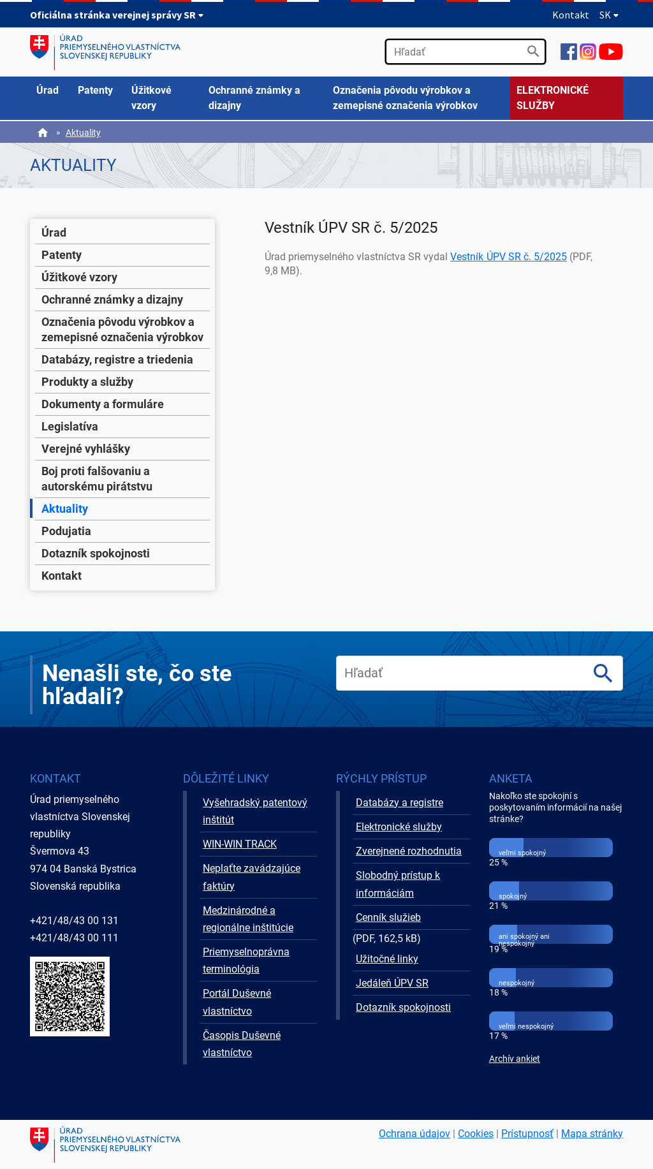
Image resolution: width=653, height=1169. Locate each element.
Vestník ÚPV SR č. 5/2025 (508, 257)
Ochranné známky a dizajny (112, 299)
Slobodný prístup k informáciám (398, 884)
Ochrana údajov (414, 1134)
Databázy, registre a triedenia (117, 359)
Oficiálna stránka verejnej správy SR (117, 14)
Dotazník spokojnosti (95, 553)
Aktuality (83, 133)
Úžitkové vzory (79, 277)
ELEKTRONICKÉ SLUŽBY (553, 98)
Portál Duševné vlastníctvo (237, 1002)
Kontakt (570, 14)
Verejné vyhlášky (85, 448)
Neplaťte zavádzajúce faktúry (251, 877)
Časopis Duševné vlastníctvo (242, 1044)
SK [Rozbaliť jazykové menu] (609, 14)
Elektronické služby (399, 827)
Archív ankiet (514, 1059)
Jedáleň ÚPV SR (392, 983)
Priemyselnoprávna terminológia (246, 960)
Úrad (53, 232)
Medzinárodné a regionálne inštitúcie (248, 919)
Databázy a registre (399, 803)
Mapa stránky (592, 1134)
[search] (465, 52)
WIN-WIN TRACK (240, 844)
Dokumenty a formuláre (102, 404)
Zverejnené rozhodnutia (409, 851)
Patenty (61, 254)
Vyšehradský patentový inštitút (255, 811)
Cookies (476, 1134)
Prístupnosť (527, 1134)
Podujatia (66, 531)
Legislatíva (69, 426)
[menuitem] (50, 91)
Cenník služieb (388, 917)
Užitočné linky (387, 959)
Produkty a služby (87, 381)
